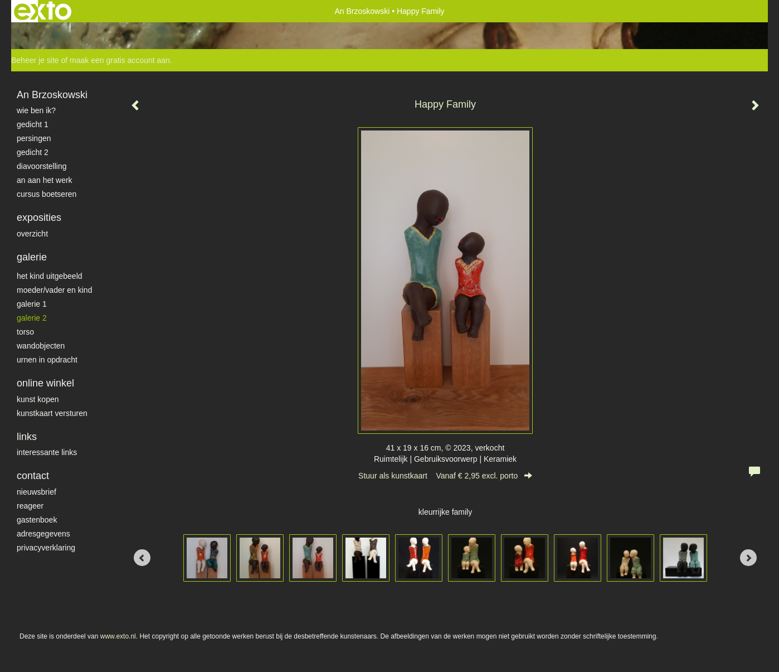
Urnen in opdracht (47, 359)
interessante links (47, 452)
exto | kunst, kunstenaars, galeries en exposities (42, 11)
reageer (30, 505)
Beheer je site (35, 60)
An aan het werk (44, 180)
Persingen (34, 138)
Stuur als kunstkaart (445, 475)
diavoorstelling (42, 166)
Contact (33, 475)
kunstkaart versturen (52, 413)
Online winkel (45, 383)
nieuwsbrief (36, 491)
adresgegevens (43, 533)
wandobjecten (41, 345)
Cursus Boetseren (46, 194)
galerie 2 (32, 317)
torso (25, 331)
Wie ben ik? (36, 110)
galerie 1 (32, 303)
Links (27, 436)
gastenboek (37, 519)
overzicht (32, 233)
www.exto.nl (118, 636)
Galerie (32, 257)
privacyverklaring (46, 547)
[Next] (748, 557)
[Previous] (142, 557)
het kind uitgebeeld (49, 276)
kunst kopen (38, 399)
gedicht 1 (32, 124)
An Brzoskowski (362, 11)
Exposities (39, 217)
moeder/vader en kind (54, 290)
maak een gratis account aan (120, 60)
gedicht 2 (32, 152)
